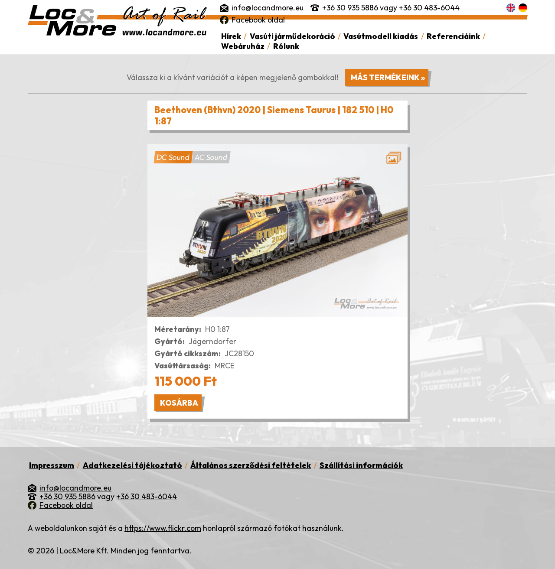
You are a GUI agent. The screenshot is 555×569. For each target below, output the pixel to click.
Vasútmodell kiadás (380, 36)
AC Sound (211, 158)
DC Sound (173, 158)
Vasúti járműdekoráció (292, 36)
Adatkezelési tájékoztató (132, 465)
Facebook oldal (258, 20)
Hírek (231, 36)
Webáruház (242, 46)
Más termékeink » (388, 77)
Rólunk (286, 46)
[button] (277, 230)
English (510, 7)
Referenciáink (453, 36)
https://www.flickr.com (162, 528)
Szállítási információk (361, 465)
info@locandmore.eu (268, 8)
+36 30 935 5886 (350, 8)
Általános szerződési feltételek (250, 465)
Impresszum (51, 465)
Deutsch (523, 7)
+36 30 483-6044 (429, 8)
